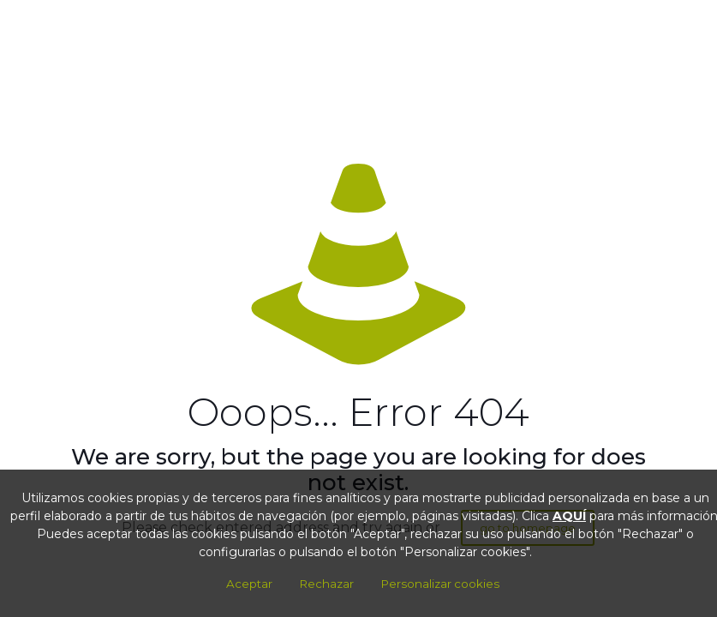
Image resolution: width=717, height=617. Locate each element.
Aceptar (249, 583)
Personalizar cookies (440, 583)
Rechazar (327, 583)
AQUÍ (569, 516)
